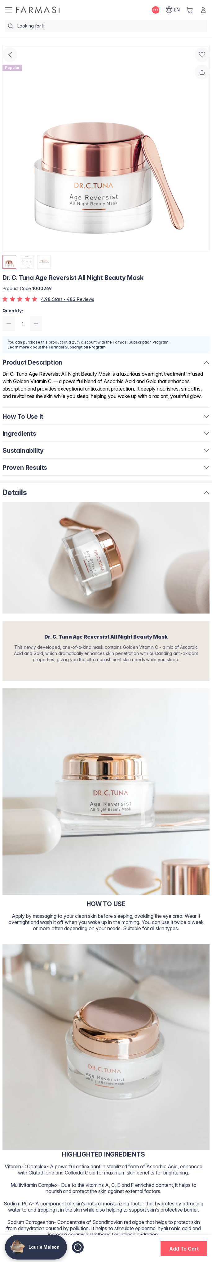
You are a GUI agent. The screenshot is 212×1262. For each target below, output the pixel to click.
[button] (184, 1248)
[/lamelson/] (38, 10)
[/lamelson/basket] (189, 10)
